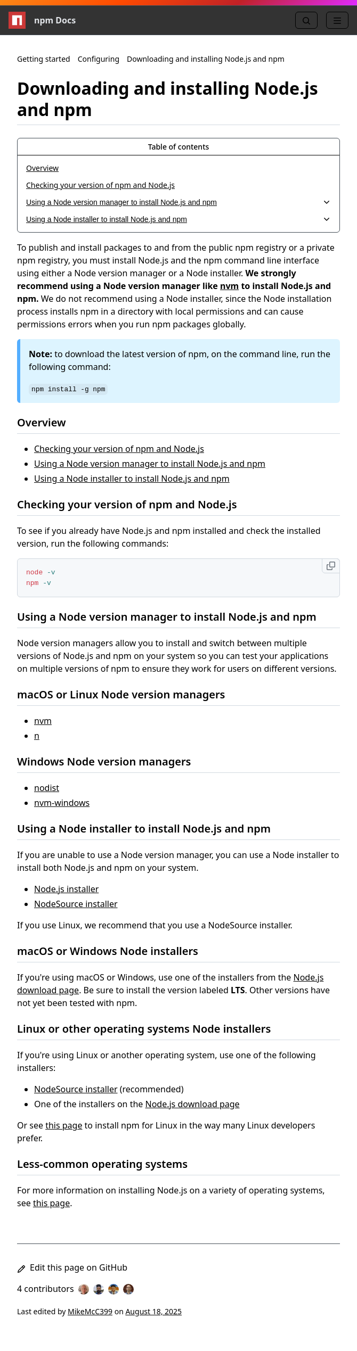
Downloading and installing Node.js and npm (206, 59)
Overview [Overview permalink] (48, 422)
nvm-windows (62, 803)
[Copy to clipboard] (331, 565)
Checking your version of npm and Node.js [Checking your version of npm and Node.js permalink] (133, 504)
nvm (229, 286)
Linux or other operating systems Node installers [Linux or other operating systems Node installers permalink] (150, 1029)
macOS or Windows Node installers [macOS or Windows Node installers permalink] (114, 951)
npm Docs (42, 20)
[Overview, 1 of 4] (178, 168)
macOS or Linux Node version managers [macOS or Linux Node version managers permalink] (127, 694)
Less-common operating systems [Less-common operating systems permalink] (108, 1164)
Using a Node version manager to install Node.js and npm (149, 463)
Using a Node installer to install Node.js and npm (132, 478)
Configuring (98, 59)
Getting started (43, 59)
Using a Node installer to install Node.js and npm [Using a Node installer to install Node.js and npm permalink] (150, 828)
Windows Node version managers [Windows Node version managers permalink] (110, 761)
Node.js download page (192, 1104)
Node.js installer (66, 889)
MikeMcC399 (90, 1311)
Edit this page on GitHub (72, 1267)
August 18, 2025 (153, 1311)
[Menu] (337, 20)
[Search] (306, 20)
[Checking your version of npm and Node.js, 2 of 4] (178, 185)
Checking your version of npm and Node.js (119, 449)
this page (63, 1125)
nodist (46, 788)
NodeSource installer (76, 904)
